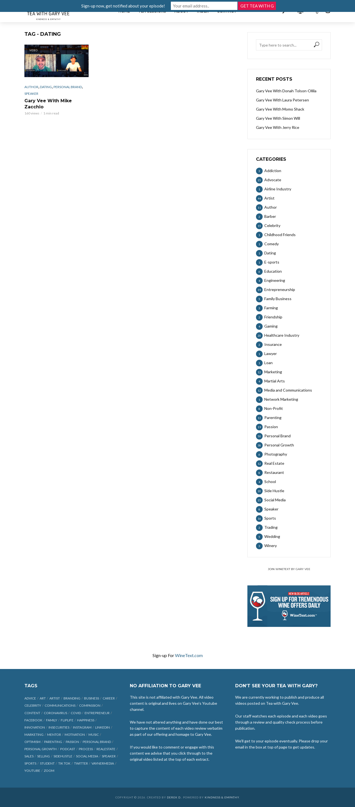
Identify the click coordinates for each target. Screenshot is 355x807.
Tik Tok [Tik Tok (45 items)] (64, 763)
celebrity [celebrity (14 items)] (32, 705)
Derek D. (174, 797)
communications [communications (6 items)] (60, 705)
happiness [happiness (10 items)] (85, 720)
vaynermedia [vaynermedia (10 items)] (103, 763)
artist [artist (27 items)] (54, 698)
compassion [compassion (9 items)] (89, 705)
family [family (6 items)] (51, 720)
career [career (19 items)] (109, 698)
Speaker (31, 93)
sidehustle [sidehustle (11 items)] (63, 756)
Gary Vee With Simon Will (278, 118)
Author (31, 87)
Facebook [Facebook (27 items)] (33, 720)
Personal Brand (68, 87)
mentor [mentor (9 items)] (54, 734)
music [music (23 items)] (93, 734)
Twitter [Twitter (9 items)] (81, 763)
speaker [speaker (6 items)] (109, 756)
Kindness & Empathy (222, 797)
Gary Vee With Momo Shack (280, 109)
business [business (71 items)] (91, 698)
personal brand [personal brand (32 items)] (97, 742)
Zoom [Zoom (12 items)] (49, 770)
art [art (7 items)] (43, 698)
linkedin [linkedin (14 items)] (102, 727)
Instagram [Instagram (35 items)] (82, 727)
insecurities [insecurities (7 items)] (59, 727)
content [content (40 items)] (32, 713)
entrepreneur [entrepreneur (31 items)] (97, 713)
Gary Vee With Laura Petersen (282, 100)
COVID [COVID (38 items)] (76, 713)
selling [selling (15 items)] (43, 756)
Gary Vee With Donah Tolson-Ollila (286, 90)
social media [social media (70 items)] (87, 756)
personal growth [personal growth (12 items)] (40, 749)
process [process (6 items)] (86, 749)
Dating (46, 87)
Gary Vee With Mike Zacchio (48, 103)
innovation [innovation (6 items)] (34, 727)
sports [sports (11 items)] (30, 763)
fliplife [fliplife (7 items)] (67, 720)
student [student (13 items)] (47, 763)
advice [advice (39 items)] (30, 698)
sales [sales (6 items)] (29, 756)
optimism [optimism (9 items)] (32, 742)
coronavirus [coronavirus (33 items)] (55, 713)
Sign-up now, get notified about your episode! (123, 5)
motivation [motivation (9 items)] (75, 734)
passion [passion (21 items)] (72, 742)
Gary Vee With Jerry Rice (277, 127)
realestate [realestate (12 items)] (106, 749)
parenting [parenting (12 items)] (53, 742)
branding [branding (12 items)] (72, 698)
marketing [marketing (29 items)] (34, 734)
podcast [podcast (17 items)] (67, 749)
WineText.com (189, 655)
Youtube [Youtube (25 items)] (32, 770)
